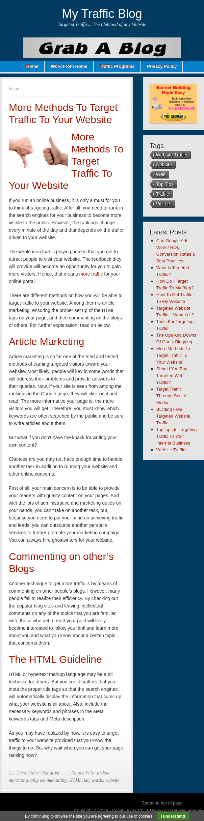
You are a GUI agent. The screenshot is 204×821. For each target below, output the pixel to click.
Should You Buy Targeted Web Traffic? (171, 375)
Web (161, 174)
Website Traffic (171, 155)
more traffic (91, 274)
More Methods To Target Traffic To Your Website (173, 355)
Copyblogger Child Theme (137, 810)
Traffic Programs (117, 66)
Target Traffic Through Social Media (171, 396)
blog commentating (48, 780)
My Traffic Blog (102, 14)
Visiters (164, 203)
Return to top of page (162, 802)
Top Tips (165, 184)
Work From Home (69, 66)
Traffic (162, 194)
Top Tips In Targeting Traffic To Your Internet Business (176, 436)
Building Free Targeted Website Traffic (173, 416)
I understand (173, 816)
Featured (50, 772)
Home (32, 66)
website (112, 780)
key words (93, 780)
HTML (75, 780)
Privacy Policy (162, 66)
